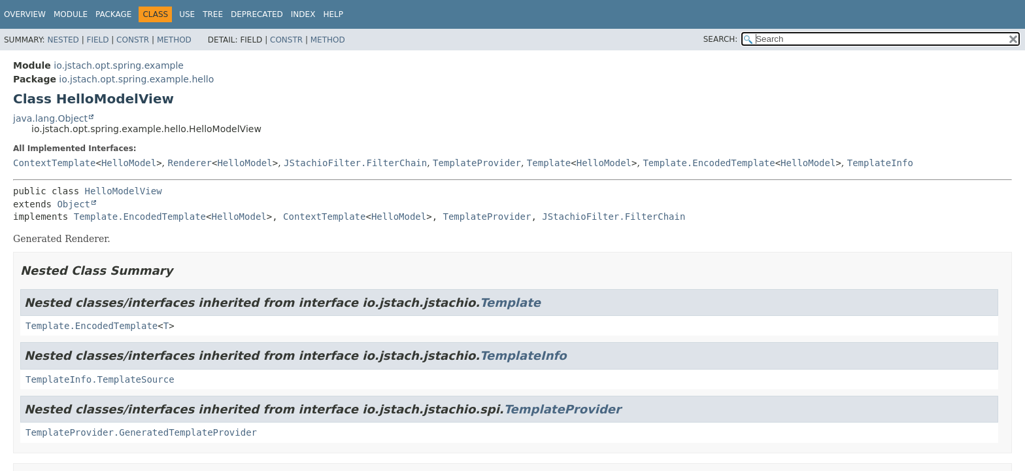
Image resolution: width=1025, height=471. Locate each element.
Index (303, 14)
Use (187, 14)
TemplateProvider (477, 163)
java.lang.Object (50, 118)
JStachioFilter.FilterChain (355, 163)
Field (97, 39)
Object (73, 204)
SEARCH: (720, 39)
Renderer (190, 163)
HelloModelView (123, 191)
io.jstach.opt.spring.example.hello (136, 79)
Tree (213, 14)
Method (174, 39)
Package (113, 14)
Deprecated (257, 14)
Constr (132, 39)
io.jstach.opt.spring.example (119, 65)
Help (333, 14)
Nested (62, 39)
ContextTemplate (54, 163)
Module (71, 14)
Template (549, 163)
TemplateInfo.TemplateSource (100, 379)
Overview (25, 14)
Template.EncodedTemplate (709, 163)
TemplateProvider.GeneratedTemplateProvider (141, 432)
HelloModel (128, 163)
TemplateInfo (880, 163)
